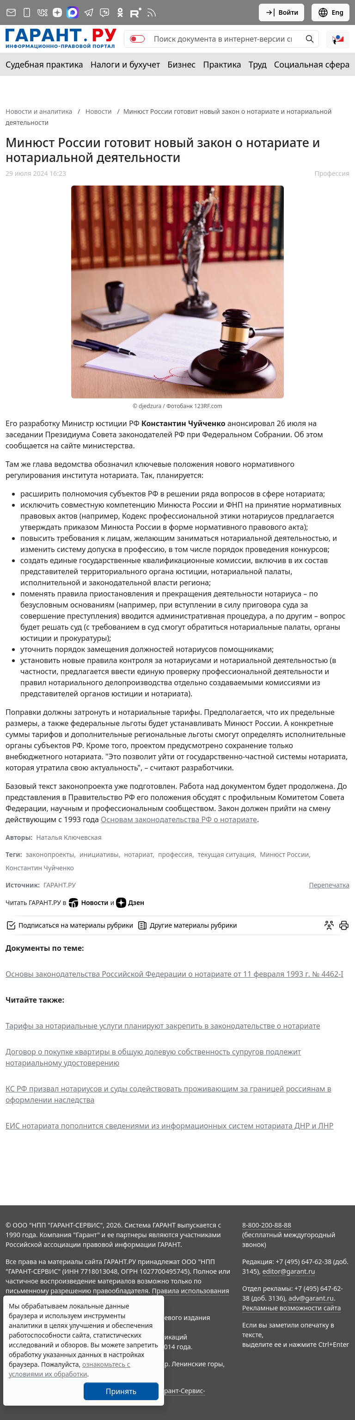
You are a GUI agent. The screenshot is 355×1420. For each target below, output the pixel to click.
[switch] (137, 39)
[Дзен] (57, 12)
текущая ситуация (226, 854)
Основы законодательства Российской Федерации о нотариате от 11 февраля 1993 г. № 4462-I (174, 974)
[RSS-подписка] (151, 12)
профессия (175, 854)
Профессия (331, 173)
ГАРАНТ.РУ (59, 885)
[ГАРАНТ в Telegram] (88, 12)
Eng (330, 12)
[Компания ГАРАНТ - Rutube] (135, 12)
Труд (258, 64)
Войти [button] (282, 12)
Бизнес (181, 64)
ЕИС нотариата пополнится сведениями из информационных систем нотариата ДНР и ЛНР (169, 1126)
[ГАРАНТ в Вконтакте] (42, 12)
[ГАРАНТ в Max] (73, 12)
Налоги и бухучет (125, 64)
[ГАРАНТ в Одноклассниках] (120, 12)
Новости (88, 902)
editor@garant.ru (289, 1271)
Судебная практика (44, 64)
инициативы (99, 854)
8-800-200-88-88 (266, 1225)
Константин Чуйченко (40, 867)
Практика (222, 64)
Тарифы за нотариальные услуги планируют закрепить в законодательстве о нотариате (163, 1026)
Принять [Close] (121, 1391)
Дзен (130, 903)
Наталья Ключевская (68, 837)
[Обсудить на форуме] (329, 925)
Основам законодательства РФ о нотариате (179, 819)
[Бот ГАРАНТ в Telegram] (104, 12)
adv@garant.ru (311, 1298)
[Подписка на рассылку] (11, 12)
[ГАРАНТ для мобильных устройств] (26, 12)
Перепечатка (329, 885)
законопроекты (50, 854)
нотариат (138, 854)
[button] (337, 39)
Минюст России (284, 854)
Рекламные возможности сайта (291, 1307)
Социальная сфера (312, 64)
